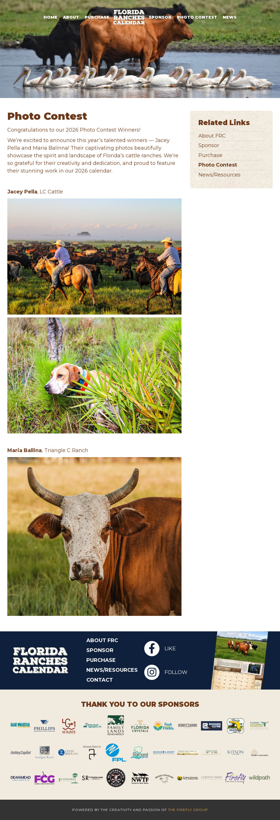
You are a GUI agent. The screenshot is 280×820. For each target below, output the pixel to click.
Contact (99, 680)
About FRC (212, 136)
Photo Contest (197, 17)
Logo (129, 17)
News (230, 17)
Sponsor (160, 17)
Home (50, 17)
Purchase (97, 17)
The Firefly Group (188, 810)
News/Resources (219, 175)
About (71, 17)
